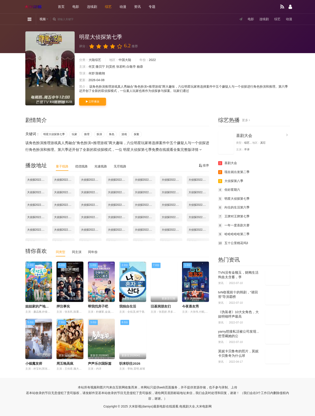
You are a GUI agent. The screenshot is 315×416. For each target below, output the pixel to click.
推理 (86, 134)
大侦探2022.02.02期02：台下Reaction (118, 179)
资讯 (137, 7)
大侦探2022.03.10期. (199, 217)
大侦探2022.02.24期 (172, 204)
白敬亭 (131, 66)
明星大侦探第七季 (54, 134)
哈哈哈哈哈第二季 (234, 234)
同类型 (60, 252)
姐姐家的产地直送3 (39, 306)
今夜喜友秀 (190, 306)
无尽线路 (120, 166)
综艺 (108, 7)
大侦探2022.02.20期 (118, 204)
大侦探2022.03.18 (172, 229)
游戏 (124, 134)
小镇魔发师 (33, 363)
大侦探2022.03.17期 (145, 229)
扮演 (99, 134)
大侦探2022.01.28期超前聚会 (64, 179)
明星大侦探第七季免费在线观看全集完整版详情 (162, 150)
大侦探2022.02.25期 (199, 204)
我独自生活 (127, 306)
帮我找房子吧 (98, 306)
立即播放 (92, 101)
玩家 (74, 134)
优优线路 (81, 166)
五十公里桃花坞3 (233, 243)
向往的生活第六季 (234, 208)
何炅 (92, 66)
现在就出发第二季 (234, 172)
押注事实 (63, 306)
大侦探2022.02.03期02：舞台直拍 (64, 192)
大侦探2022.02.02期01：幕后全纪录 (91, 179)
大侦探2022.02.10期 (145, 192)
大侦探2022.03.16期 (118, 229)
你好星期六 (229, 190)
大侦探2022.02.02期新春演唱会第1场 (172, 179)
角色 (111, 134)
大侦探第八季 (230, 181)
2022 (152, 60)
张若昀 (121, 66)
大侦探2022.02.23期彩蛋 (145, 204)
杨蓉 (140, 66)
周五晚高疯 (64, 363)
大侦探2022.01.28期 (37, 179)
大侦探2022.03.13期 (91, 229)
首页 (61, 7)
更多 (246, 120)
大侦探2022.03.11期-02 (64, 229)
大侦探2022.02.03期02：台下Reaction (199, 179)
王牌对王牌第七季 (234, 216)
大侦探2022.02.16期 (37, 204)
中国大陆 (125, 60)
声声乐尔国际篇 (99, 363)
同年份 (93, 252)
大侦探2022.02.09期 (118, 192)
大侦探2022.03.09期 (172, 217)
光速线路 (100, 166)
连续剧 (92, 7)
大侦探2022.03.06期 (145, 217)
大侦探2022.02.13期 (199, 192)
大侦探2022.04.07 (199, 229)
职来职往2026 (129, 363)
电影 (75, 7)
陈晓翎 (100, 73)
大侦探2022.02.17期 (64, 204)
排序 (204, 165)
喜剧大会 (244, 135)
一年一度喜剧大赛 (234, 225)
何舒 (92, 73)
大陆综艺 (95, 60)
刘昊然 (110, 66)
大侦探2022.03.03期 (91, 217)
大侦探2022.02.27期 (37, 217)
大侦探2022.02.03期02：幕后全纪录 (37, 192)
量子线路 (62, 166)
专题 (152, 7)
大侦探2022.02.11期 (172, 192)
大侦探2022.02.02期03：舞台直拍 (145, 179)
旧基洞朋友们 (161, 306)
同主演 (76, 252)
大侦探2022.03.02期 (64, 217)
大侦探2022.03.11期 (37, 229)
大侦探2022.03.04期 (118, 217)
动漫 (122, 7)
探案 (136, 134)
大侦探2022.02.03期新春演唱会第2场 (91, 192)
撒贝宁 (100, 66)
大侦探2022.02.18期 (91, 204)
